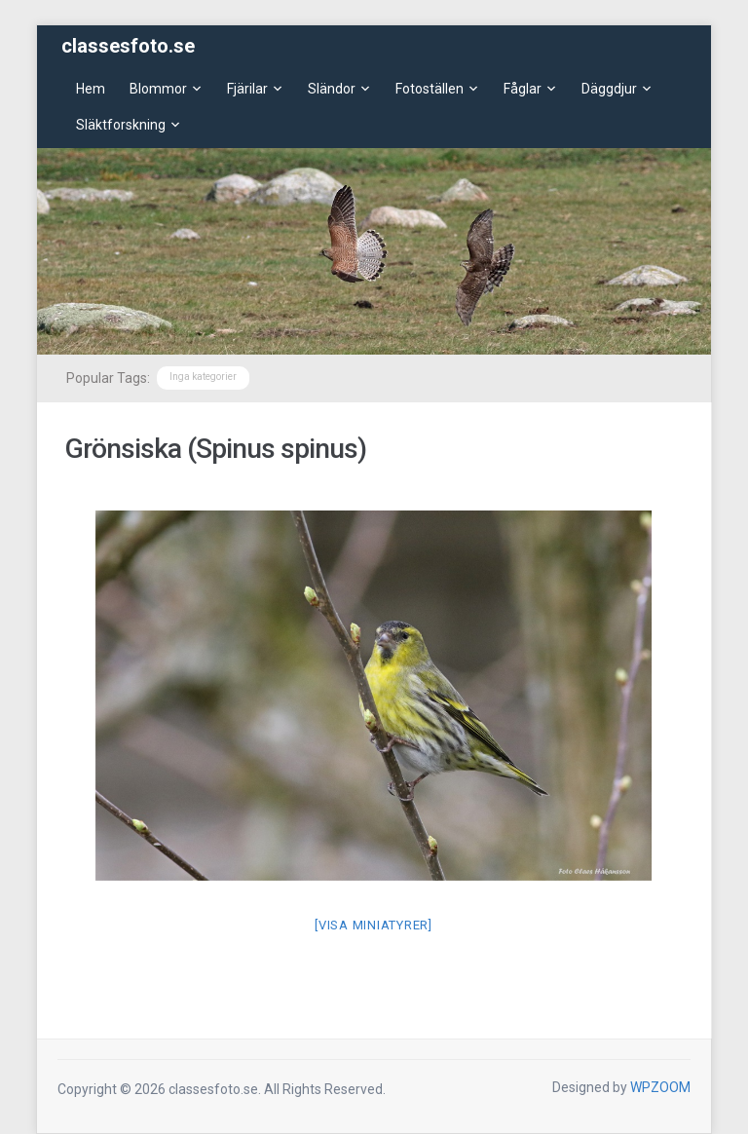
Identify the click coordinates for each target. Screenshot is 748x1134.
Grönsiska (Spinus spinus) (215, 449)
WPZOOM (660, 1087)
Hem (90, 88)
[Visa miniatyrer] (373, 925)
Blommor (158, 88)
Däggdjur (609, 88)
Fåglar (523, 88)
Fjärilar (247, 88)
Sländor (331, 88)
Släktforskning (121, 124)
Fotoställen (429, 88)
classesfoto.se (128, 45)
